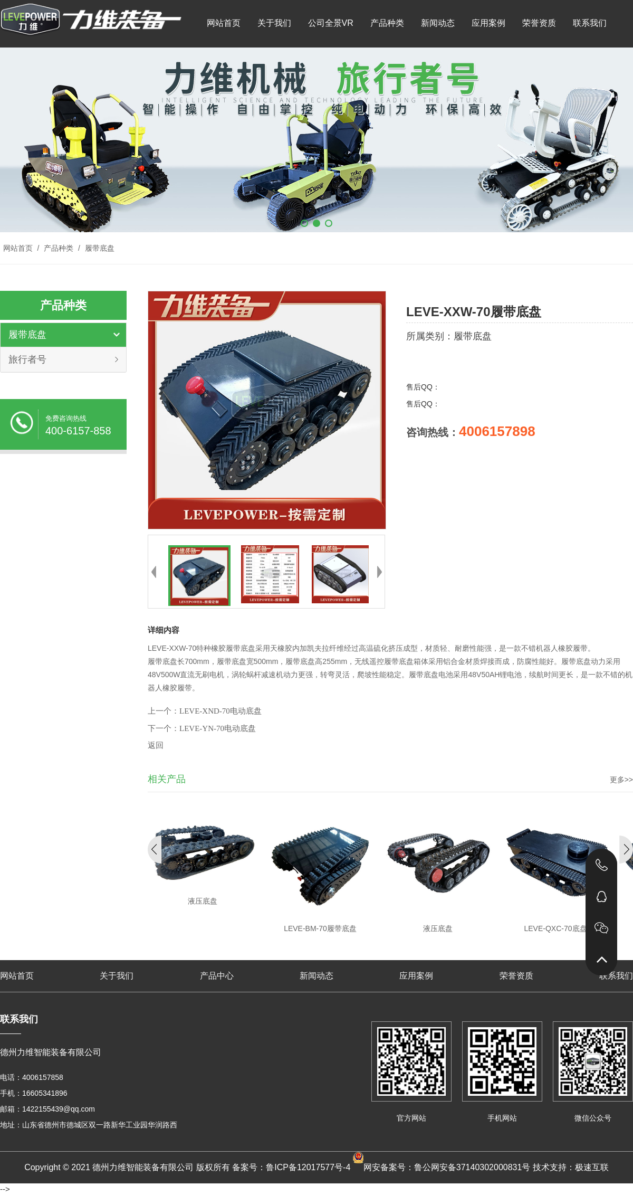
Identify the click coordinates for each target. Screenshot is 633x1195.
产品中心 (217, 975)
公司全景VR (330, 22)
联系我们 (590, 22)
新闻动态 (438, 22)
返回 (156, 745)
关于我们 (274, 22)
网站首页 (224, 22)
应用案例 (488, 22)
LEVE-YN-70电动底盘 (217, 728)
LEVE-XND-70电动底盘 (220, 711)
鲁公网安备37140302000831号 (472, 1167)
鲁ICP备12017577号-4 (308, 1167)
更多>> (621, 779)
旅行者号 (27, 359)
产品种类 (387, 22)
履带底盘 (98, 248)
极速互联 (592, 1167)
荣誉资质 (539, 22)
